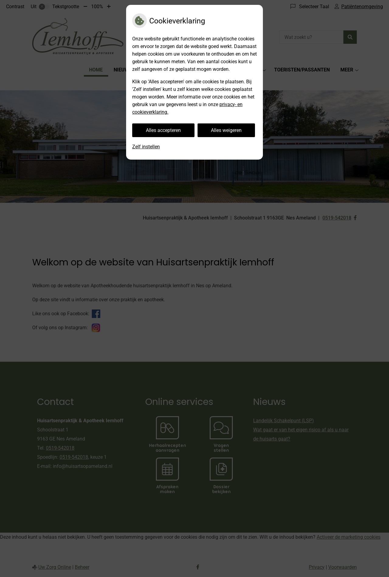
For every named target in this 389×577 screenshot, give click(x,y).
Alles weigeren (226, 130)
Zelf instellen (146, 147)
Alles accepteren (163, 130)
